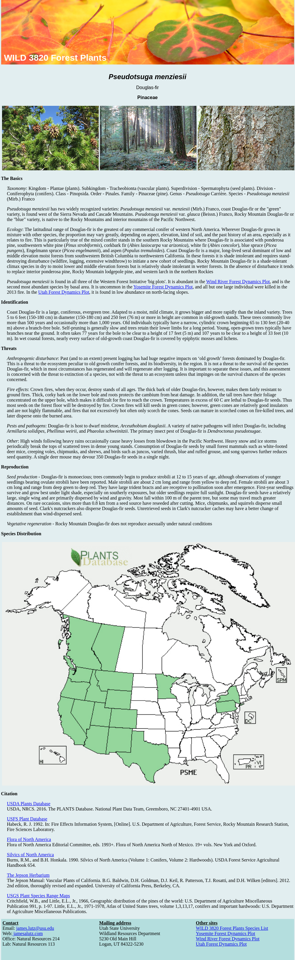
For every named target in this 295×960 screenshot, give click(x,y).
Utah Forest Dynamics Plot (63, 292)
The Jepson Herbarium (28, 875)
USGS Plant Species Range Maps (38, 895)
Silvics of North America (30, 854)
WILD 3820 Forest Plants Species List (232, 928)
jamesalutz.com (27, 933)
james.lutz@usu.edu (35, 928)
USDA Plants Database (28, 803)
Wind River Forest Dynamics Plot (238, 281)
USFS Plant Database (27, 818)
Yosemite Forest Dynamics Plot (162, 286)
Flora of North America (29, 839)
